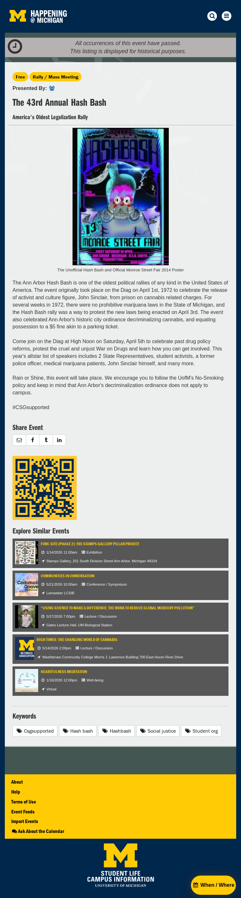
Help (15, 791)
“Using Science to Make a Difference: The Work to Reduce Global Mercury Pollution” (117, 608)
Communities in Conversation (67, 576)
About (17, 782)
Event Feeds (23, 811)
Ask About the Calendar (37, 831)
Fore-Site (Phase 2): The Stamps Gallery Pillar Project (90, 544)
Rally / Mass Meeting (55, 77)
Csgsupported (35, 731)
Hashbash (116, 731)
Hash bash (78, 731)
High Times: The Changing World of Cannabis (77, 639)
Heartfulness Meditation (64, 671)
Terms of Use (23, 801)
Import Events (24, 821)
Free (20, 77)
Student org (201, 731)
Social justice (158, 731)
